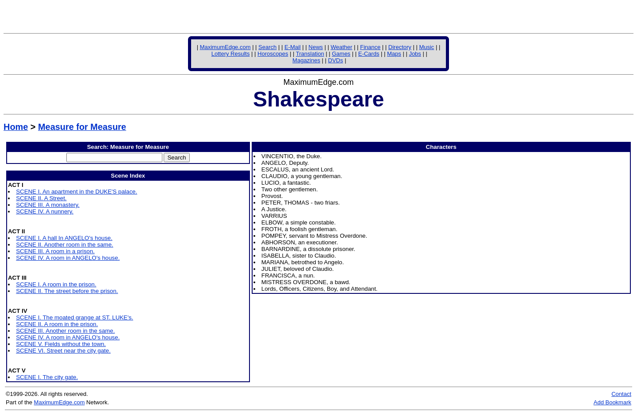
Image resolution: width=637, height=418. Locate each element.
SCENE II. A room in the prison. (57, 324)
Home (16, 127)
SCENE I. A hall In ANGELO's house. (64, 238)
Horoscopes (272, 53)
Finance (370, 47)
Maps (394, 53)
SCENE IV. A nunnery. (44, 211)
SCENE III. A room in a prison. (55, 251)
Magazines (306, 60)
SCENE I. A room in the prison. (56, 284)
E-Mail (292, 47)
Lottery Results (230, 53)
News (315, 47)
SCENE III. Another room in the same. (65, 330)
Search (267, 47)
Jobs (415, 53)
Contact (621, 394)
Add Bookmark (612, 402)
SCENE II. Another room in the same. (64, 244)
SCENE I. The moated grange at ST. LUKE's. (74, 317)
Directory (399, 47)
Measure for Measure (82, 127)
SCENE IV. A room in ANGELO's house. (67, 258)
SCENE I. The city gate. (47, 377)
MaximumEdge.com (225, 47)
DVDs (335, 60)
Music (426, 47)
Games (341, 53)
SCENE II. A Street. (41, 198)
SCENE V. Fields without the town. (61, 344)
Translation (310, 53)
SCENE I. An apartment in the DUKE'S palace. (76, 191)
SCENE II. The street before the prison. (67, 291)
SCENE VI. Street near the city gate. (63, 350)
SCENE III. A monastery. (48, 204)
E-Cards (369, 53)
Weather (341, 47)
